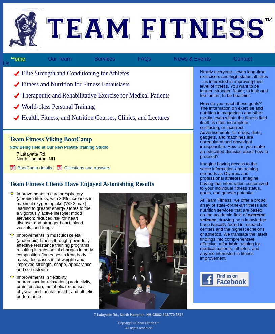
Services (104, 59)
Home (18, 59)
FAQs (144, 59)
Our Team (60, 59)
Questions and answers (87, 167)
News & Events (192, 59)
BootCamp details (35, 167)
